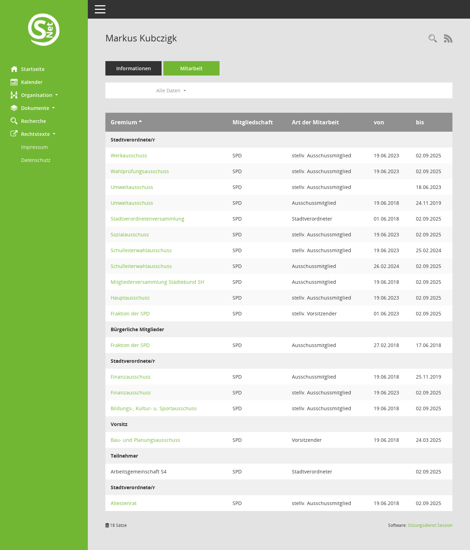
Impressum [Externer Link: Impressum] (34, 147)
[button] (44, 95)
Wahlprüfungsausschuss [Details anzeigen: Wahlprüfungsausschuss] (140, 171)
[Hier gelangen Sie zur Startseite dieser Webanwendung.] (44, 30)
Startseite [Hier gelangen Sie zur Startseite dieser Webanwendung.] (28, 68)
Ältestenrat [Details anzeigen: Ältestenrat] (124, 503)
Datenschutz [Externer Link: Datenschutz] (36, 160)
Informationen (133, 68)
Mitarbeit (191, 68)
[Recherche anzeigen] (432, 39)
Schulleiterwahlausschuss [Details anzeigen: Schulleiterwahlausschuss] (141, 250)
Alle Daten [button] (171, 90)
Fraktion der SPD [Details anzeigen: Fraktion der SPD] (130, 313)
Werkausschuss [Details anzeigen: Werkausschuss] (129, 155)
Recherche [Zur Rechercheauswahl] (28, 120)
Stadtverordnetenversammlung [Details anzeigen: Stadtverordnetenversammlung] (147, 218)
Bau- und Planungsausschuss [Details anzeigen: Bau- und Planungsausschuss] (145, 440)
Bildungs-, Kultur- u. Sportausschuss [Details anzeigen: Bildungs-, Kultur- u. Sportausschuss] (154, 408)
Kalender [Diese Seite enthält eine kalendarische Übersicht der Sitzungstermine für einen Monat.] (27, 81)
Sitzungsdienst (430, 525)
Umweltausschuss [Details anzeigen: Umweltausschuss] (132, 187)
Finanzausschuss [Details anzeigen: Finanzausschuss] (131, 376)
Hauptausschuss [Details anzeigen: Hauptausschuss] (130, 297)
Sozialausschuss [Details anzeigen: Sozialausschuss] (130, 234)
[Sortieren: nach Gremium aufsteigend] (140, 122)
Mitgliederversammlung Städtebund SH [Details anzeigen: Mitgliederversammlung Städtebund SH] (157, 282)
